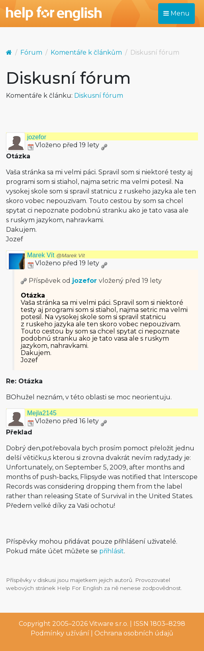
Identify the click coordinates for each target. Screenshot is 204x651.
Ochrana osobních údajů (133, 633)
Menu (176, 13)
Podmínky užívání (60, 633)
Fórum (31, 52)
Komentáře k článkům (86, 52)
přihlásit (111, 551)
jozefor (36, 137)
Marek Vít (56, 255)
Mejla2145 (42, 413)
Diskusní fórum (98, 95)
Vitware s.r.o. (108, 623)
